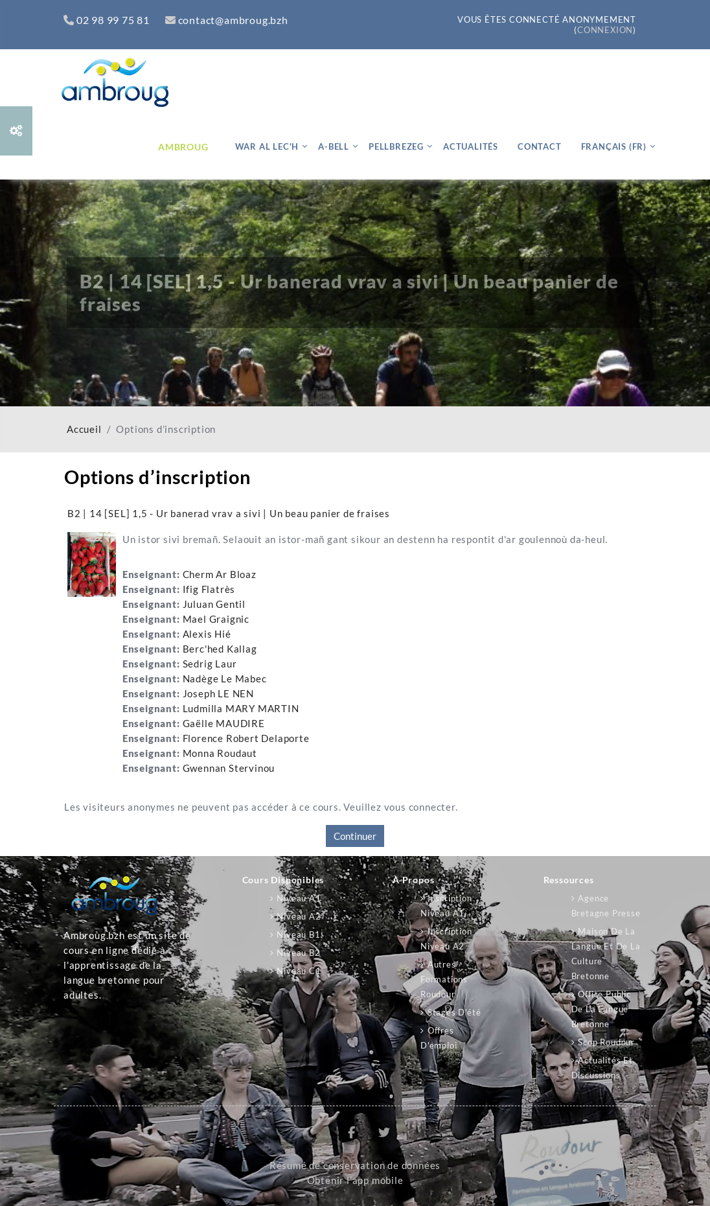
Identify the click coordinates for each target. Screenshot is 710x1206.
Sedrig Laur (210, 663)
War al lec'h (267, 146)
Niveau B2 (298, 952)
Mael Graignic (216, 619)
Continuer (355, 836)
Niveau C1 (299, 971)
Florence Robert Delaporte (246, 738)
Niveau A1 (299, 898)
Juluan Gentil (214, 604)
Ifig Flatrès (209, 589)
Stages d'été (454, 1012)
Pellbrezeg (396, 146)
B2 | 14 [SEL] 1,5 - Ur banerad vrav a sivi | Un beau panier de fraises (228, 513)
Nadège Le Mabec (225, 678)
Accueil (84, 429)
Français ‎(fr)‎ (614, 146)
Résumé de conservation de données (355, 1165)
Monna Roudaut (220, 753)
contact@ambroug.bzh (226, 20)
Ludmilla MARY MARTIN (241, 708)
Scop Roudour (606, 1042)
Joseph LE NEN (218, 693)
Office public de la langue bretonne (601, 1009)
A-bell (333, 146)
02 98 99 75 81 (106, 20)
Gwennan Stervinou (229, 768)
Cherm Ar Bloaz (220, 574)
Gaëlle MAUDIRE (224, 723)
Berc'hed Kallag (220, 649)
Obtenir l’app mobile (355, 1180)
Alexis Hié (207, 634)
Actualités (470, 146)
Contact (540, 146)
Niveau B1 (298, 934)
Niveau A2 (299, 916)
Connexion (605, 30)
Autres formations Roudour (444, 979)
